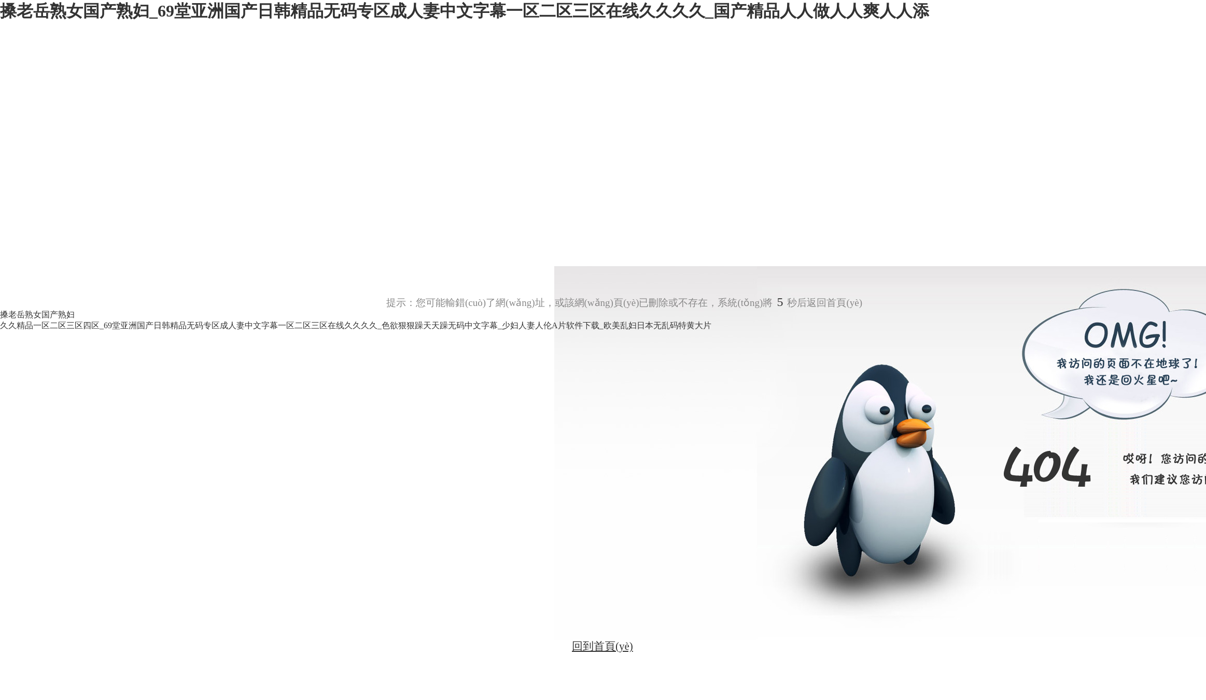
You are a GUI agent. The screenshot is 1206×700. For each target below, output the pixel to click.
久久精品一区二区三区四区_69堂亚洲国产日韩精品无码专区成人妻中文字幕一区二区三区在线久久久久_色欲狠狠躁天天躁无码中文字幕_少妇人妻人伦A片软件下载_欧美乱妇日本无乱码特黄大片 (355, 325)
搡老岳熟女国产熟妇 (37, 314)
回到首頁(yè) (602, 646)
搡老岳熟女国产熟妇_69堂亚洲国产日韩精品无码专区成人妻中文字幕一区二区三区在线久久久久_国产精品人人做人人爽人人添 (464, 11)
